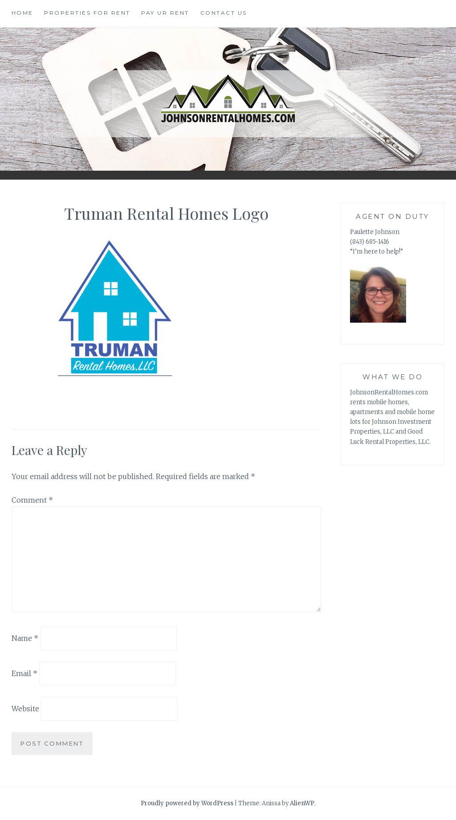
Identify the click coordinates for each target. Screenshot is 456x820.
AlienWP (302, 803)
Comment (32, 500)
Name (25, 638)
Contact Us (223, 12)
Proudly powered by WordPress (187, 803)
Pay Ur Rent (165, 12)
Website (25, 708)
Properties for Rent (87, 12)
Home (22, 12)
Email (24, 673)
